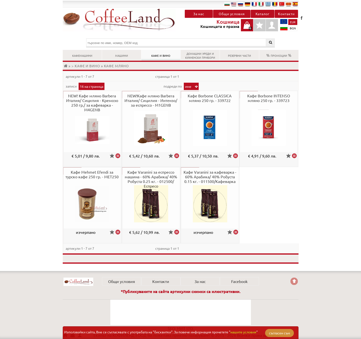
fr (254, 4)
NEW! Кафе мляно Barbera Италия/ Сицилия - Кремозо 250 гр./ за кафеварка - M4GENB (92, 102)
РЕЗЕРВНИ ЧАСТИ (239, 55)
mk (288, 4)
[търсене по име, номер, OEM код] (180, 42)
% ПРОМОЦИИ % (278, 55)
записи (71, 86)
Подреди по (173, 86)
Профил (272, 25)
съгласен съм (279, 333)
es (295, 4)
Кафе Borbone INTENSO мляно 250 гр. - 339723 (268, 98)
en (234, 4)
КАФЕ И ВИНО (160, 55)
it (261, 4)
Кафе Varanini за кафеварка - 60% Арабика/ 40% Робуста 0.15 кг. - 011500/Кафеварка (210, 177)
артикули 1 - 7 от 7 (80, 76)
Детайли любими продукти (259, 27)
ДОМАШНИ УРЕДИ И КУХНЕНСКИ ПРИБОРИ (200, 55)
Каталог (262, 13)
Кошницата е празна (247, 27)
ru (241, 4)
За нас (198, 13)
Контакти (286, 13)
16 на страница (91, 86)
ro (275, 4)
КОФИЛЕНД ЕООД (78, 282)
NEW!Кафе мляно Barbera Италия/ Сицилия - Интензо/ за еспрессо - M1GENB (150, 100)
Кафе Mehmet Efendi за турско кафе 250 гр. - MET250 (92, 174)
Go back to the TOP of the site (294, 281)
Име (188, 86)
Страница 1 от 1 (167, 76)
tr (282, 4)
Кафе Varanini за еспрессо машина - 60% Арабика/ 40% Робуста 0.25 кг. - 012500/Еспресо (151, 179)
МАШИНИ (121, 55)
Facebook (301, 17)
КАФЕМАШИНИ (82, 55)
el (268, 4)
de (247, 4)
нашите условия (243, 332)
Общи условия (232, 13)
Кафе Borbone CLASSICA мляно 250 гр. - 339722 (210, 98)
